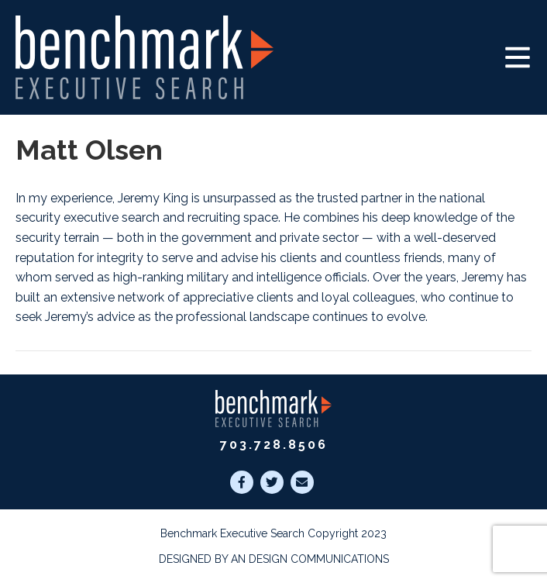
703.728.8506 (274, 444)
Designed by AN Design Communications (274, 559)
